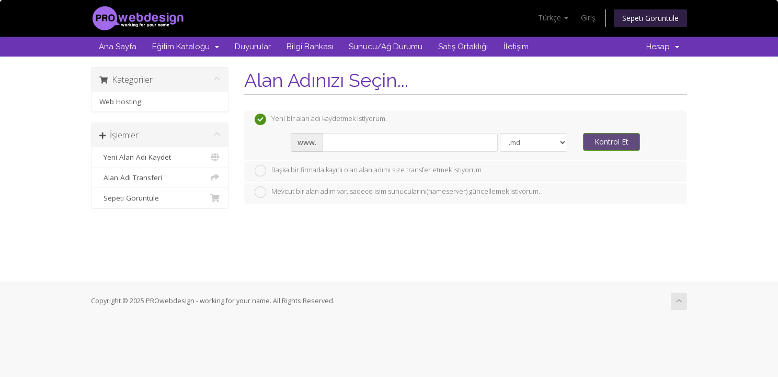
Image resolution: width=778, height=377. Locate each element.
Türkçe (553, 18)
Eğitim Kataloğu (185, 46)
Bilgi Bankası (310, 46)
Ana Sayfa (117, 46)
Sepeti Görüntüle (650, 18)
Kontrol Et (611, 142)
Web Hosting (120, 101)
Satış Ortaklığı (463, 46)
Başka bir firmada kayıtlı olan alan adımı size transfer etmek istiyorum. (369, 170)
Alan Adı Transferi (159, 177)
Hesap (662, 46)
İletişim (516, 46)
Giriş (588, 18)
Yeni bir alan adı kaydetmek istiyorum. (321, 119)
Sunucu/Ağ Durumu (385, 46)
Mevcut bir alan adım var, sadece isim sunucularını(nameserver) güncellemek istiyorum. (397, 192)
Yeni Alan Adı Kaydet (159, 157)
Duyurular (253, 46)
